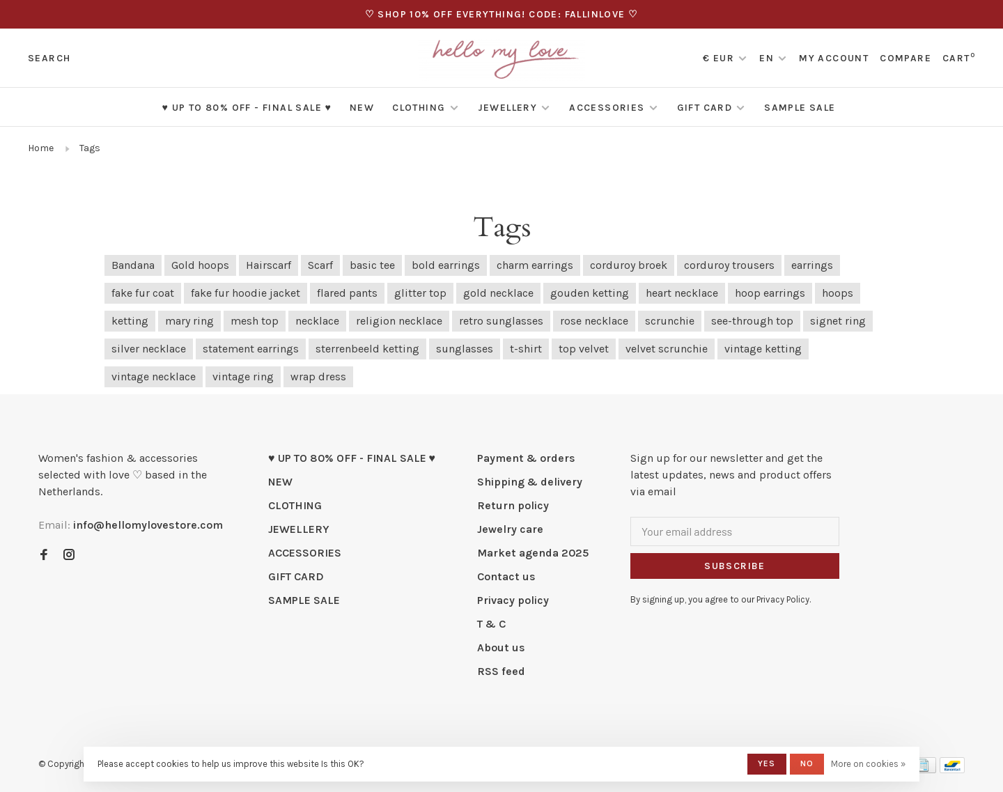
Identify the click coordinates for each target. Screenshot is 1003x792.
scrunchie (669, 320)
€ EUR (720, 58)
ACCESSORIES (606, 108)
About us (501, 647)
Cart (958, 58)
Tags (89, 148)
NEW (362, 108)
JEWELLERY (508, 108)
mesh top (255, 320)
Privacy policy (513, 600)
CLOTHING (418, 108)
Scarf (320, 265)
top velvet (584, 348)
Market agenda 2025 (533, 552)
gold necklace (498, 293)
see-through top (752, 320)
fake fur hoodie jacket (245, 293)
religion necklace (399, 320)
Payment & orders (526, 458)
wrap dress (318, 376)
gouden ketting (589, 293)
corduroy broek (628, 265)
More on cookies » (868, 764)
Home (41, 148)
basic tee (372, 265)
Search (49, 58)
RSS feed (501, 671)
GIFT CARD (705, 108)
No (807, 763)
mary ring (189, 320)
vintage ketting (763, 348)
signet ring (838, 320)
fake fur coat (142, 293)
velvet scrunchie (666, 348)
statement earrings (251, 348)
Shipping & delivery (529, 481)
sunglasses (464, 348)
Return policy (513, 505)
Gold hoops (200, 265)
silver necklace (148, 348)
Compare (905, 58)
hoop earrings (770, 293)
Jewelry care (510, 529)
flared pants (347, 293)
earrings (812, 265)
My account (834, 58)
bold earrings (446, 265)
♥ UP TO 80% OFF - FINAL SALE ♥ (247, 108)
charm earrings (535, 265)
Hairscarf (268, 265)
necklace (317, 320)
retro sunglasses (501, 320)
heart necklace (682, 293)
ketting (129, 320)
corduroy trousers (729, 265)
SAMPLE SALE (799, 108)
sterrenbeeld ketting (367, 348)
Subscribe (734, 566)
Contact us (506, 576)
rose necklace (594, 320)
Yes (767, 763)
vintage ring (243, 376)
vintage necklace (153, 376)
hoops (837, 293)
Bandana (133, 265)
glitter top (420, 293)
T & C (491, 623)
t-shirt (526, 348)
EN (766, 58)
